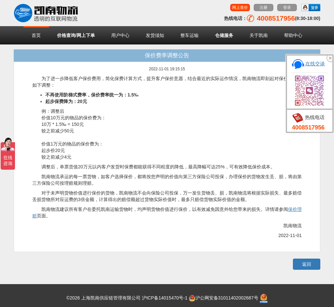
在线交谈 (308, 63)
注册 (263, 7)
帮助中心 (293, 35)
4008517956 (308, 127)
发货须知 (155, 35)
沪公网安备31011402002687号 (223, 297)
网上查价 (240, 7)
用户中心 (120, 35)
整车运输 (189, 35)
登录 (287, 7)
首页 (36, 35)
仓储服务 (224, 35)
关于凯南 (259, 35)
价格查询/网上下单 (76, 35)
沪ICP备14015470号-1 (165, 297)
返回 (306, 264)
